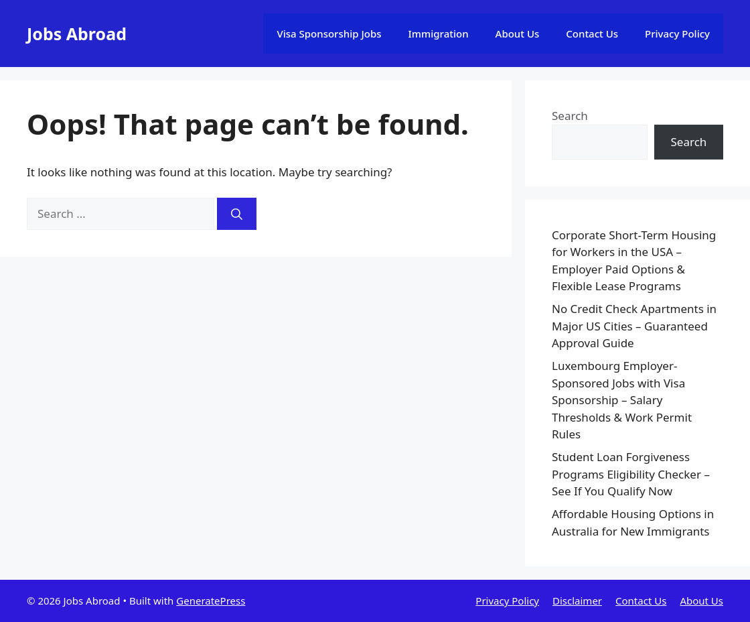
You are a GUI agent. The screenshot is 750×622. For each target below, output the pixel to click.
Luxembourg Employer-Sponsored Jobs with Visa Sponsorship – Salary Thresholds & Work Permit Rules (622, 400)
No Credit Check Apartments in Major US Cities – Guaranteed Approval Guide (634, 326)
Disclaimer (577, 600)
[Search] (236, 214)
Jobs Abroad (77, 33)
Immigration (438, 33)
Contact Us (592, 33)
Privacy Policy (677, 33)
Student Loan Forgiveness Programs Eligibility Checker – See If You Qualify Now (631, 474)
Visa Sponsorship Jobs (329, 33)
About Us (518, 33)
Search (570, 115)
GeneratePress (210, 600)
